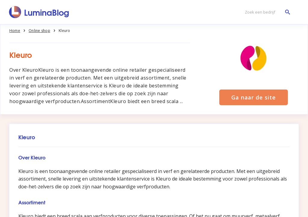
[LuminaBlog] (39, 12)
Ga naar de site (253, 97)
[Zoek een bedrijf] (266, 12)
